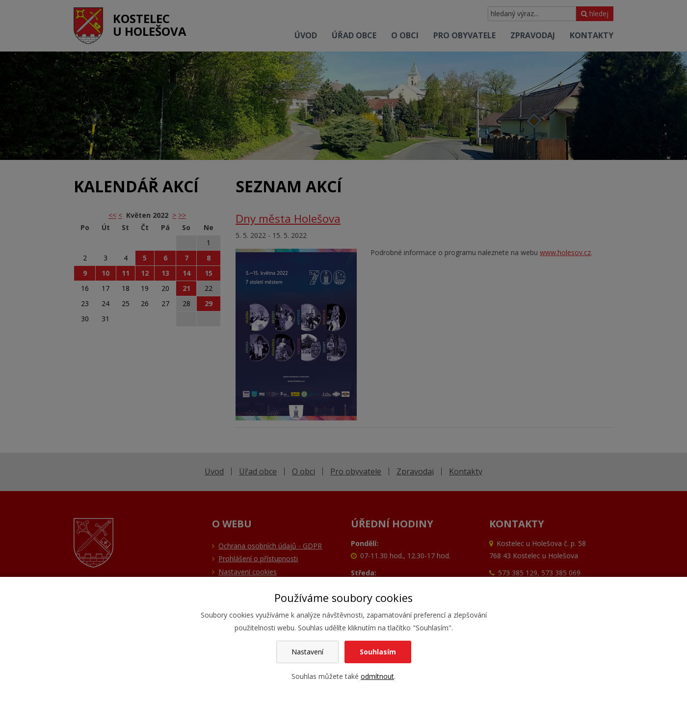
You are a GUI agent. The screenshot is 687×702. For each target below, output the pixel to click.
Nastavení (307, 651)
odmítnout (377, 676)
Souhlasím (378, 651)
